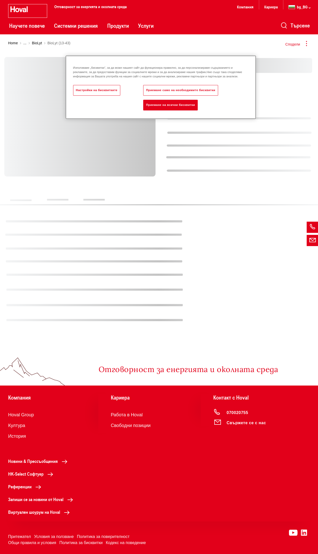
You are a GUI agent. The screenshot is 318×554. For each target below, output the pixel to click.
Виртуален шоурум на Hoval (40, 512)
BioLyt (37, 43)
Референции (26, 486)
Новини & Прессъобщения (39, 461)
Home (13, 43)
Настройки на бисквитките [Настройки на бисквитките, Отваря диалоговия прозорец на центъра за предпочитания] (96, 90)
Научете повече (27, 26)
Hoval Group (21, 414)
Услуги (146, 26)
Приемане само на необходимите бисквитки (180, 90)
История (17, 436)
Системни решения (76, 26)
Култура (16, 425)
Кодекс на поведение (126, 543)
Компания (245, 7)
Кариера (271, 7)
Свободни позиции (131, 425)
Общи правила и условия (32, 543)
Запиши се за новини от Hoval (42, 499)
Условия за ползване (54, 536)
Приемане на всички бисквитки (170, 104)
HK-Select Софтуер (32, 474)
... (24, 43)
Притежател (19, 536)
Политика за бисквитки (81, 543)
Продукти (118, 26)
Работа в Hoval (127, 414)
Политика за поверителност (103, 536)
